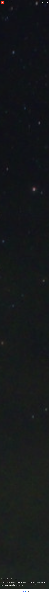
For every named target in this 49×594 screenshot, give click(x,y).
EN (44, 2)
